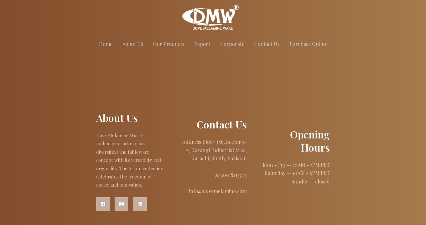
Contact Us (267, 44)
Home (105, 44)
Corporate (232, 44)
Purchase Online (308, 44)
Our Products (168, 44)
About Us (132, 44)
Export (202, 44)
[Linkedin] (140, 204)
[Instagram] (121, 204)
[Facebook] (103, 204)
